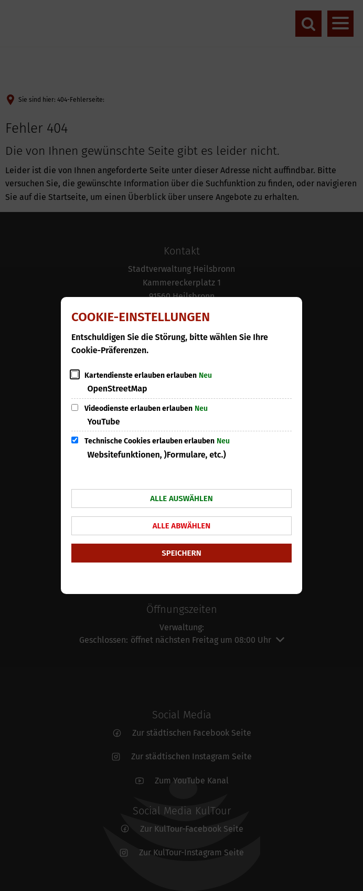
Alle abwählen (182, 526)
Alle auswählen (181, 498)
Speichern (181, 553)
